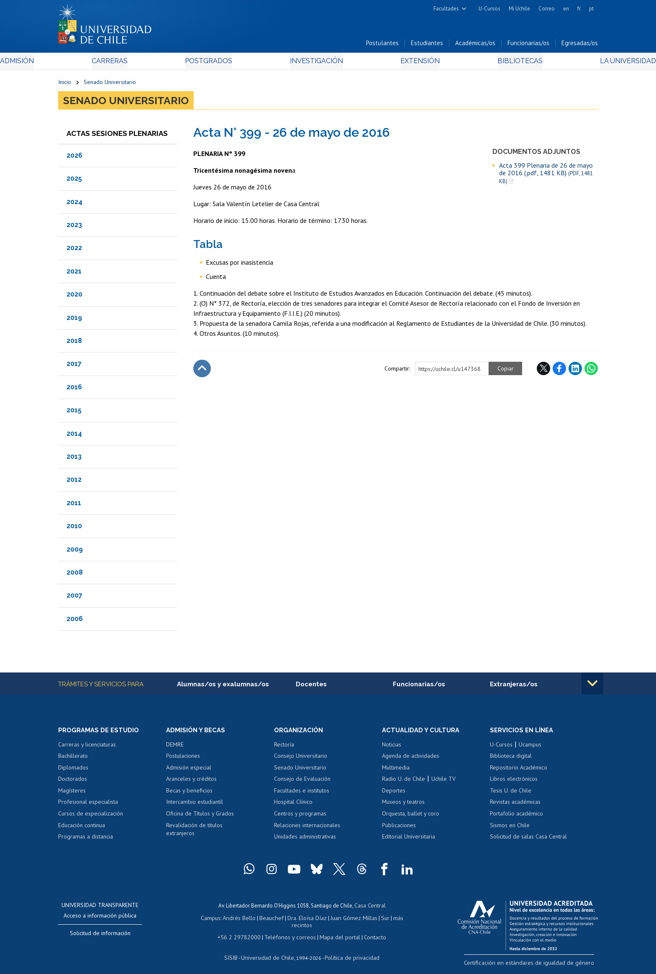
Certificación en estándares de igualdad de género (539, 965)
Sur (370, 919)
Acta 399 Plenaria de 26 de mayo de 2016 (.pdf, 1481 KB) (546, 175)
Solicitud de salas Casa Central (528, 840)
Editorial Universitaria (408, 840)
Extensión (398, 63)
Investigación (315, 63)
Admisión (77, 63)
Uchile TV (443, 782)
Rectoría (284, 748)
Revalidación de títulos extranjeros (194, 833)
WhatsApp (591, 371)
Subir (202, 371)
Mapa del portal (335, 931)
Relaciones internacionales (307, 828)
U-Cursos (489, 8)
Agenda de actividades (410, 759)
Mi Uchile (519, 8)
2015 (74, 413)
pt (591, 8)
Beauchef (263, 919)
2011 (74, 505)
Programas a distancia (85, 840)
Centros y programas (300, 817)
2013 (74, 459)
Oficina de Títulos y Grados (200, 817)
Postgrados (227, 63)
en (566, 8)
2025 (74, 181)
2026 (74, 158)
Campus (205, 919)
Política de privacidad (349, 951)
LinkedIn (575, 371)
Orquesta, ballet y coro (410, 817)
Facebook (559, 371)
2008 (75, 575)
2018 (74, 343)
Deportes (393, 794)
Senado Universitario (110, 84)
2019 (74, 320)
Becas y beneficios (189, 794)
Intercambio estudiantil (194, 805)
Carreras (148, 63)
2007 (74, 598)
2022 (74, 251)
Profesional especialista (88, 805)
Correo (546, 8)
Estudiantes (427, 45)
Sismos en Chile (510, 828)
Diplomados (73, 771)
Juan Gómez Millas (340, 919)
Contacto (368, 931)
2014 (74, 436)
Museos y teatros (403, 805)
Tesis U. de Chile (510, 794)
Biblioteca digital (511, 759)
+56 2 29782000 (243, 931)
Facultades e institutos (301, 794)
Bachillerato (73, 759)
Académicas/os (475, 45)
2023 (74, 227)
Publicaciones (399, 828)
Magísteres (72, 794)
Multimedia (396, 771)
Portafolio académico (516, 817)
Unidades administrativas (305, 840)
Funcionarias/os (528, 45)
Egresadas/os (579, 45)
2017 (74, 367)
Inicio (64, 84)
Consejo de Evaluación (302, 782)
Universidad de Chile (269, 951)
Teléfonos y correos (289, 931)
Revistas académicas (515, 805)
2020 (74, 297)
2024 (74, 204)
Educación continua (81, 828)
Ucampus (530, 748)
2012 (74, 482)
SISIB (236, 951)
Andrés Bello (233, 919)
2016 (74, 390)
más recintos (393, 919)
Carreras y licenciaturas (87, 748)
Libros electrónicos (514, 782)
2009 (75, 552)
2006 (75, 621)
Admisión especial (188, 771)
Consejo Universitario (300, 759)
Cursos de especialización (90, 817)
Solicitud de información (100, 936)
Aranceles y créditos (191, 782)
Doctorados (72, 782)
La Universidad (567, 63)
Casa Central (370, 908)
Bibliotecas (478, 63)
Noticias (391, 748)
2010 (74, 528)
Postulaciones (183, 759)
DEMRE (175, 748)
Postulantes (382, 45)
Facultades (446, 8)
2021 (74, 274)
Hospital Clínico (293, 805)
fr (579, 8)
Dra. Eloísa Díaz (296, 919)
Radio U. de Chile (403, 782)
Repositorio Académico (518, 771)
